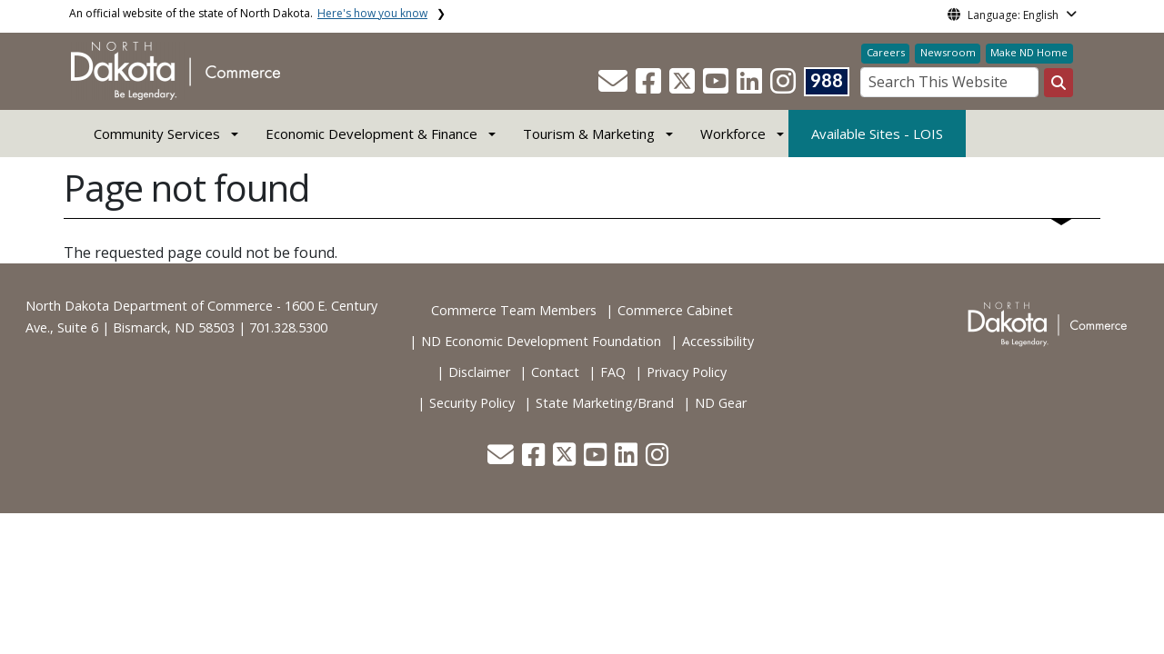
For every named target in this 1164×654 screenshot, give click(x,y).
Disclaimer (479, 372)
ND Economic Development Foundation (541, 341)
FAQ (613, 372)
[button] (614, 86)
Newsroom (948, 52)
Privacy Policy (687, 372)
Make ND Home (1029, 52)
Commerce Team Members (514, 310)
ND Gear (721, 402)
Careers (886, 52)
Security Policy (472, 402)
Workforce (733, 133)
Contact (555, 372)
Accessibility (718, 341)
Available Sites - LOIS (877, 133)
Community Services (157, 133)
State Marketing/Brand (605, 402)
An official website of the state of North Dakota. (248, 13)
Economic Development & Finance (371, 133)
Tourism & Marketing (589, 133)
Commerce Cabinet (675, 310)
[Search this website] (1058, 82)
